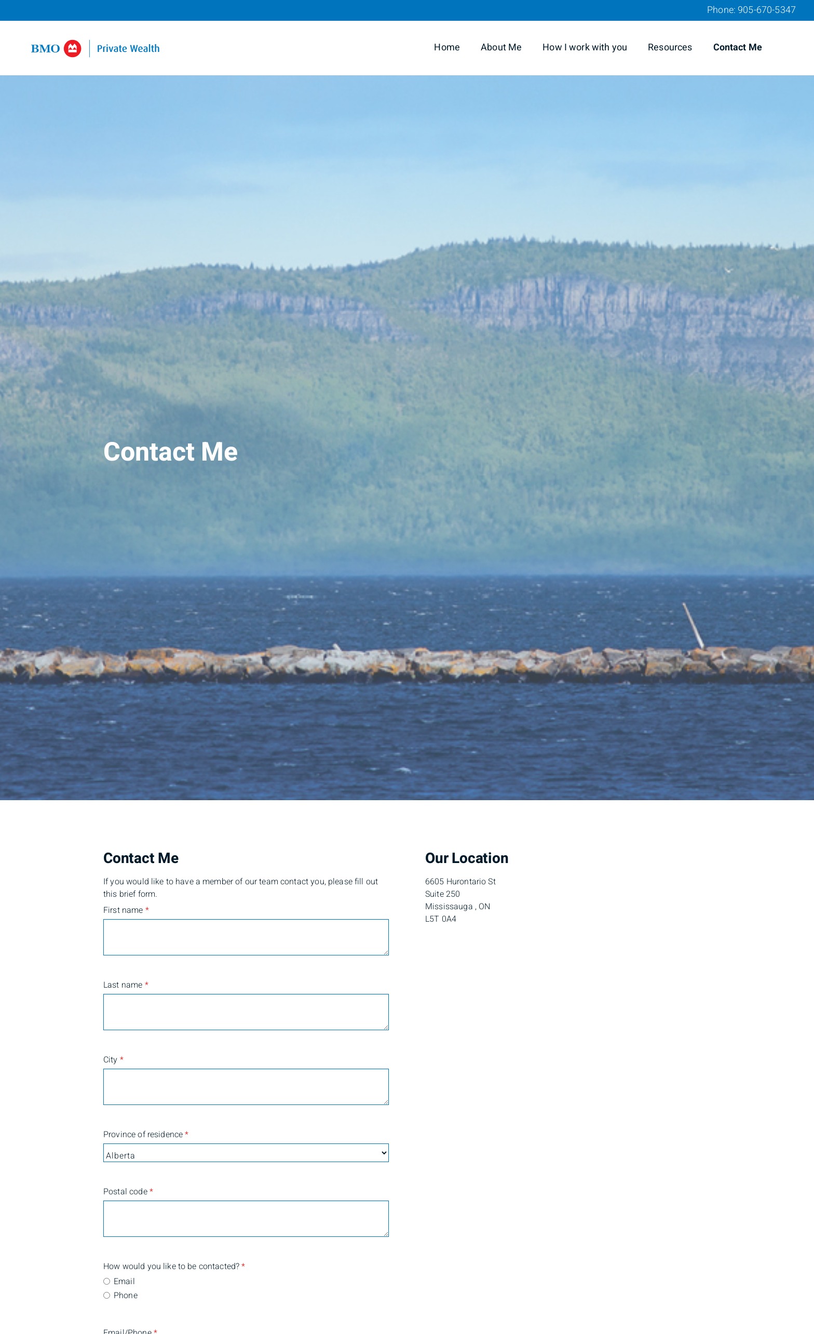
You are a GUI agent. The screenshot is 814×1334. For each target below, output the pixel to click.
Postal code (128, 1191)
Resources (670, 48)
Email (124, 1281)
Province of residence (145, 1134)
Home (447, 48)
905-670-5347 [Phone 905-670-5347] (767, 10)
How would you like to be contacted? (152, 1266)
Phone (126, 1295)
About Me (501, 48)
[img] (407, 400)
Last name (125, 985)
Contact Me (738, 48)
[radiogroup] (246, 1289)
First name (126, 910)
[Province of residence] (246, 1152)
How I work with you (584, 48)
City (113, 1060)
